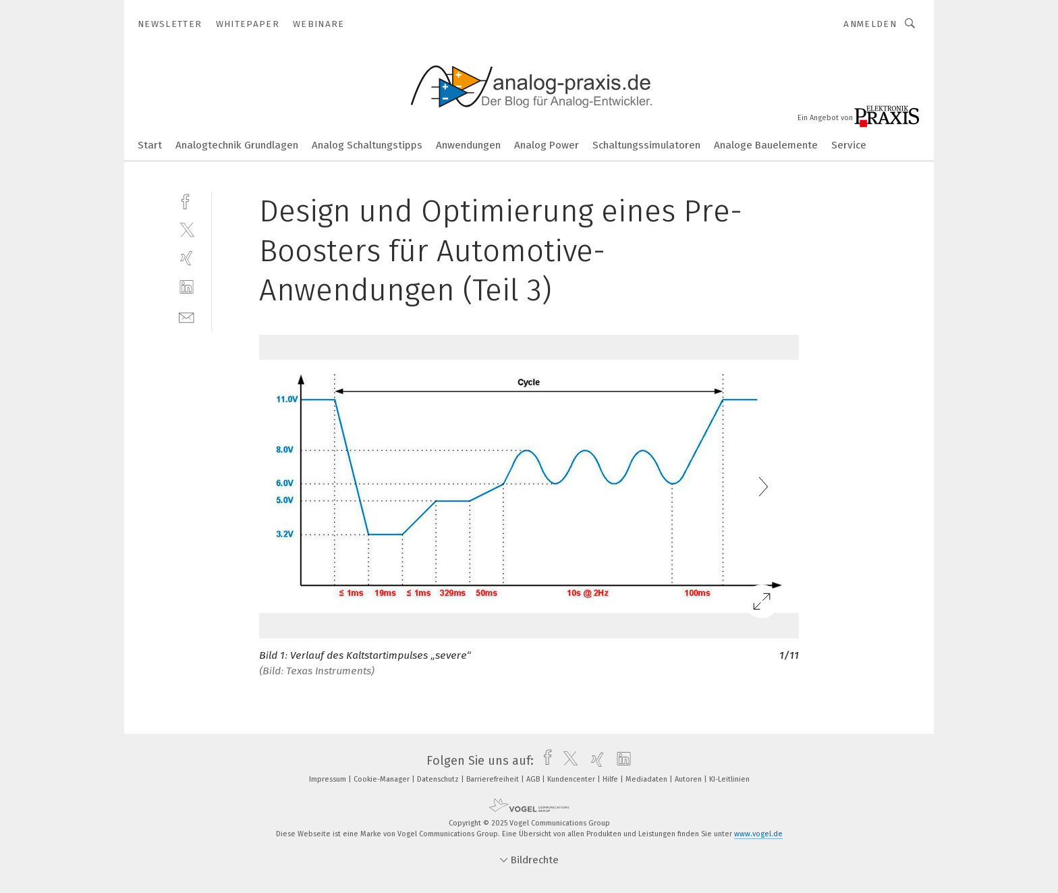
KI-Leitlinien (729, 779)
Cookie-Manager (383, 779)
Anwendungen (468, 145)
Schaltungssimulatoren (646, 145)
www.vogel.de (758, 834)
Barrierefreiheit (493, 779)
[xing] (186, 258)
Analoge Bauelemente (766, 145)
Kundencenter (572, 779)
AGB (534, 779)
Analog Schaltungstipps (367, 145)
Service (848, 145)
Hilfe (611, 779)
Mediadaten (647, 779)
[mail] (186, 316)
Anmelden (870, 24)
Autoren (689, 779)
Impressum (328, 779)
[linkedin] (186, 287)
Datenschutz (439, 779)
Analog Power (546, 145)
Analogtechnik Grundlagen (236, 145)
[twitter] (186, 229)
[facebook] (186, 200)
